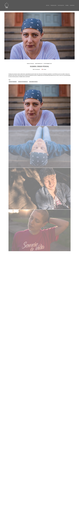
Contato (16, 501)
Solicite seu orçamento (66, 143)
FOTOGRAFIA (61, 5)
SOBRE (67, 5)
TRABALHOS (54, 5)
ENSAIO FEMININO (12, 81)
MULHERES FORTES (33, 81)
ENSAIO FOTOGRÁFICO (22, 81)
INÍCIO (47, 5)
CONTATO (72, 5)
